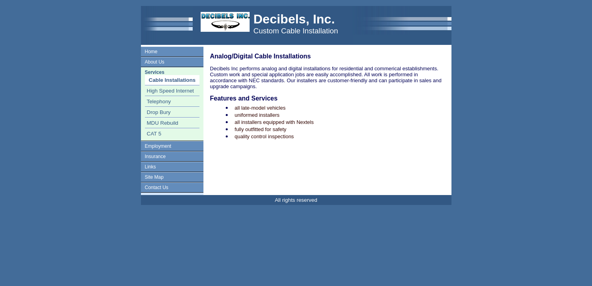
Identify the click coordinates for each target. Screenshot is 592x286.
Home (151, 51)
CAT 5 (154, 134)
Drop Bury (159, 112)
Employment (158, 146)
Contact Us (156, 187)
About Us (154, 62)
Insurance (155, 156)
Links (150, 167)
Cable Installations (172, 80)
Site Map (154, 177)
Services (154, 72)
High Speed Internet (170, 91)
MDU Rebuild (162, 123)
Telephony (159, 101)
